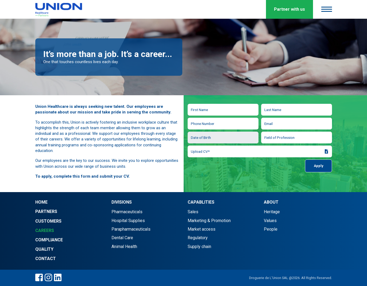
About (271, 202)
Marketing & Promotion (209, 220)
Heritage (272, 211)
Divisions (121, 202)
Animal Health (124, 246)
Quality (44, 249)
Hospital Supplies (128, 220)
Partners (46, 211)
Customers (48, 221)
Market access (201, 229)
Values (270, 220)
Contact (45, 258)
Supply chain (199, 246)
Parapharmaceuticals (130, 229)
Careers (44, 230)
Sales (193, 211)
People (270, 229)
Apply (318, 166)
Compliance (49, 239)
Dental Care (122, 237)
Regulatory (198, 237)
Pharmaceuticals (126, 211)
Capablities (201, 202)
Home (41, 202)
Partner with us (289, 9)
